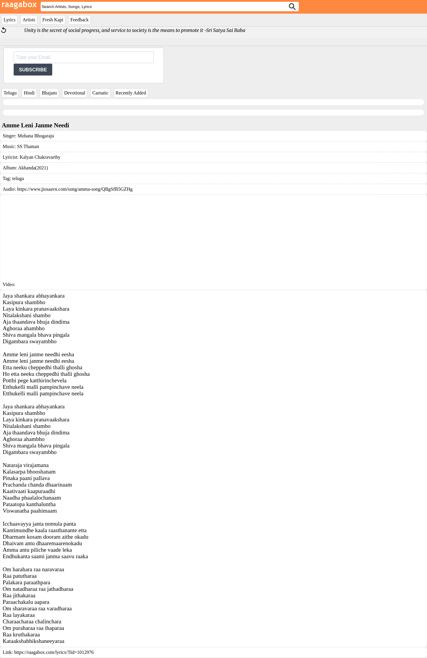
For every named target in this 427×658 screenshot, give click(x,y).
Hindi (29, 92)
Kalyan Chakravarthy (40, 157)
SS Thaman (28, 146)
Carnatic (100, 92)
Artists (29, 19)
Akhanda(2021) (33, 167)
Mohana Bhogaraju (36, 135)
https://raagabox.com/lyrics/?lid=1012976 (54, 652)
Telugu (10, 92)
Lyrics (9, 19)
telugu (18, 178)
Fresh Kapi (53, 19)
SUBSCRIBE (33, 69)
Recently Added (131, 92)
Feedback (79, 19)
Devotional (74, 92)
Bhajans (49, 92)
